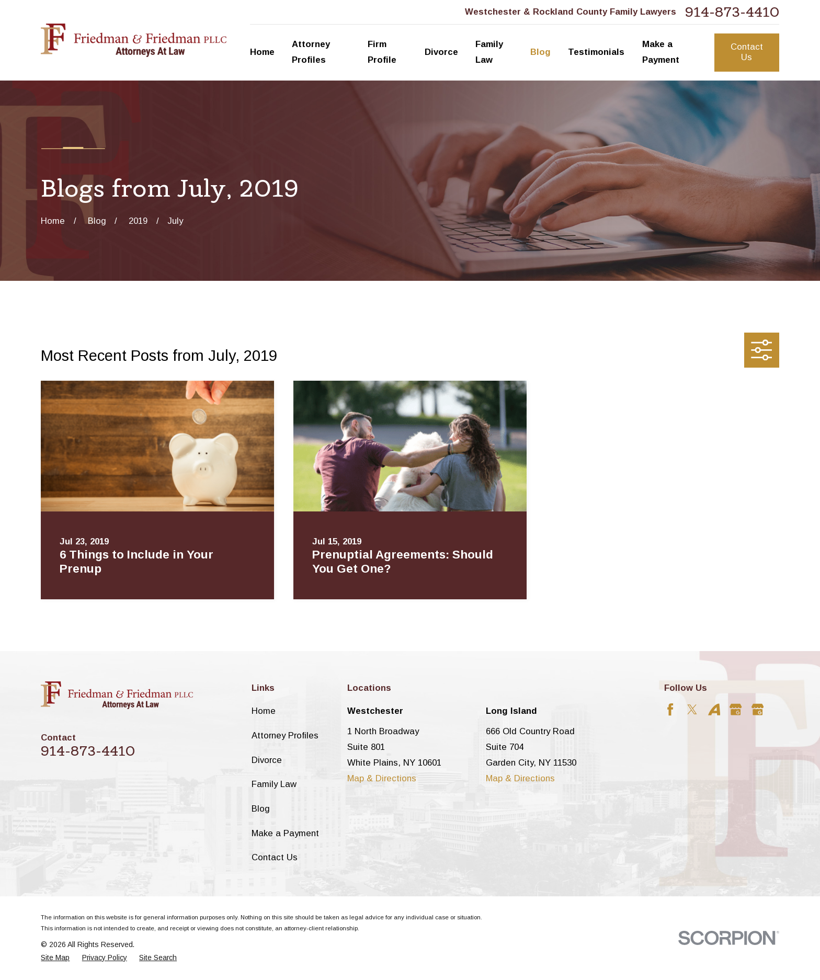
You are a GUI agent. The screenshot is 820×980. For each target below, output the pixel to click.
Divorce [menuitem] (441, 52)
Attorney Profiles (285, 735)
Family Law (274, 784)
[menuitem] (55, 957)
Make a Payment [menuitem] (660, 52)
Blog (261, 809)
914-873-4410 (732, 12)
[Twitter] (692, 709)
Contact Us (747, 52)
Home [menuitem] (262, 52)
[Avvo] (714, 709)
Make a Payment (285, 833)
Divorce (267, 760)
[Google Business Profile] (736, 709)
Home (264, 711)
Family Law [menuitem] (489, 52)
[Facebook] (670, 709)
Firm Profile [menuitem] (382, 52)
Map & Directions (381, 778)
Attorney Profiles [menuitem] (311, 52)
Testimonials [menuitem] (596, 52)
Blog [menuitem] (540, 52)
